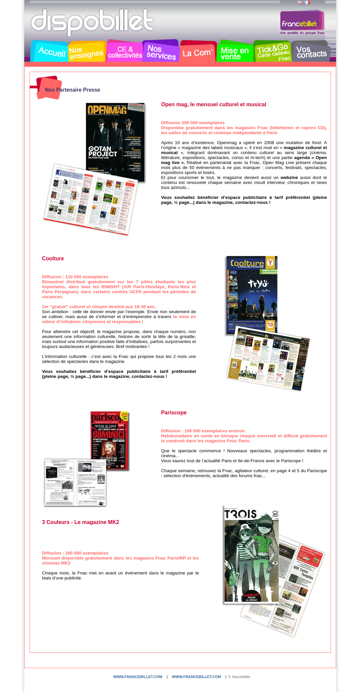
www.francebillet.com (137, 677)
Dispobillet (93, 22)
